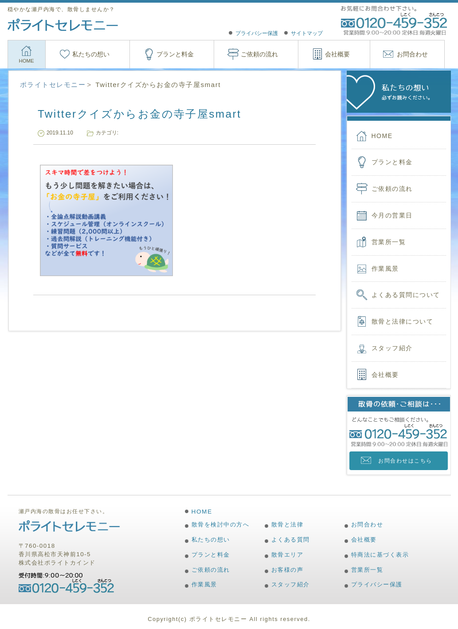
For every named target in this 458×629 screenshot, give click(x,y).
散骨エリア (287, 554)
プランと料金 (175, 54)
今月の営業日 (392, 215)
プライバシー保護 (256, 33)
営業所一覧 (389, 241)
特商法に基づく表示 (380, 554)
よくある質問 (290, 539)
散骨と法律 (287, 524)
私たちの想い (91, 54)
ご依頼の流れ (259, 54)
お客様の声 (287, 569)
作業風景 (385, 268)
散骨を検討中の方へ (221, 524)
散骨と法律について (403, 321)
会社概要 (337, 54)
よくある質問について (406, 294)
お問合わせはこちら (405, 461)
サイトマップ (307, 33)
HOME (26, 60)
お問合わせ (412, 54)
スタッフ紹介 (392, 348)
